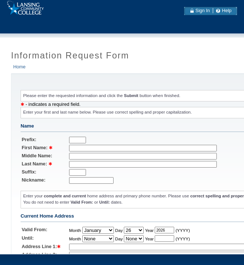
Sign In (202, 10)
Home (19, 66)
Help (227, 10)
